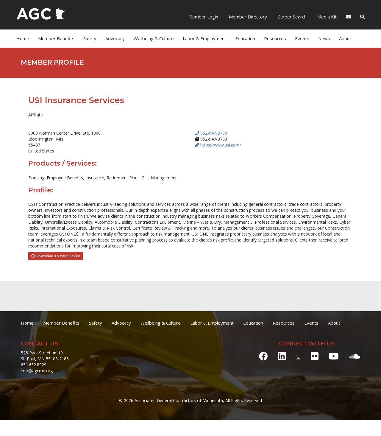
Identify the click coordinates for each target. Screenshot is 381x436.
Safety (89, 38)
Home (22, 38)
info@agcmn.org (37, 370)
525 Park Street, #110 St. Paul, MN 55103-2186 (45, 356)
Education (245, 38)
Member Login (203, 17)
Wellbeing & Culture (154, 38)
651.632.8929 (33, 365)
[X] (298, 356)
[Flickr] (314, 356)
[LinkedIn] (282, 356)
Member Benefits (56, 38)
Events (302, 38)
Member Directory (247, 17)
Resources (275, 38)
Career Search (292, 17)
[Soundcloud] (354, 356)
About (345, 38)
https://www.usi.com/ (218, 145)
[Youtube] (334, 356)
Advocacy (115, 38)
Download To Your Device (55, 256)
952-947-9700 (211, 133)
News (324, 38)
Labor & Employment (204, 38)
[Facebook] (263, 356)
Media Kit (326, 17)
